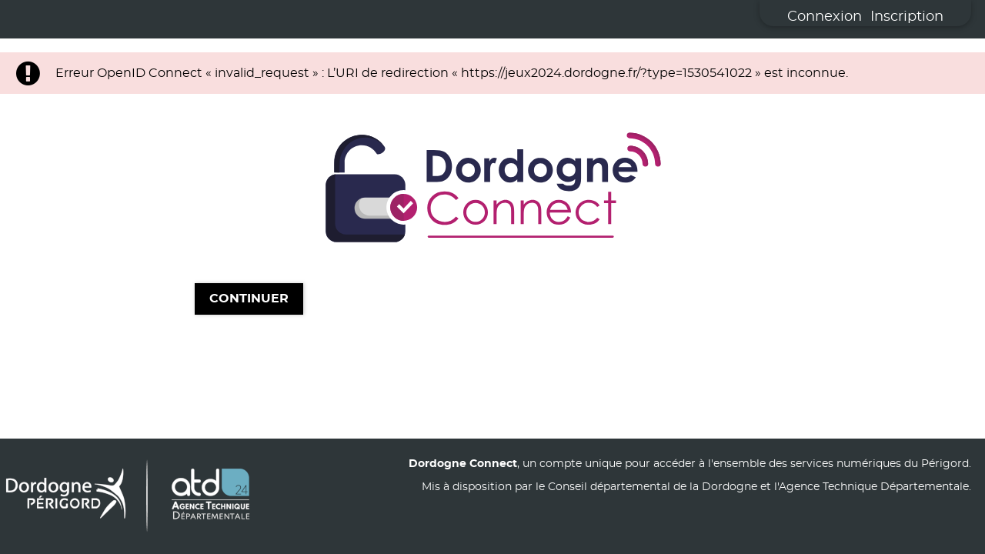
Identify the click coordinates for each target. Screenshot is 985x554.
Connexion (824, 17)
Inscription (906, 17)
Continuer (249, 299)
